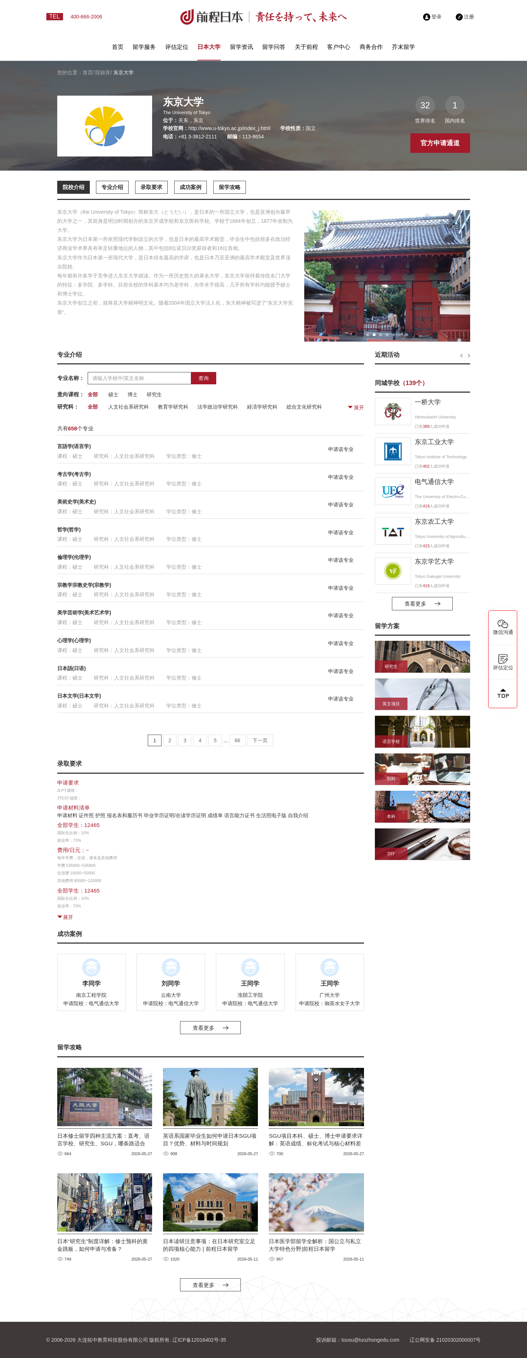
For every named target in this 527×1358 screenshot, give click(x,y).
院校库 (102, 72)
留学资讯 (241, 47)
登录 (432, 16)
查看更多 (211, 1028)
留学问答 (273, 47)
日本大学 (209, 47)
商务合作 (371, 47)
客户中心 (338, 47)
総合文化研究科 (304, 407)
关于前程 (306, 47)
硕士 (113, 394)
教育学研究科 (173, 407)
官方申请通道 (440, 143)
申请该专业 (341, 449)
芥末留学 (403, 47)
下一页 (260, 740)
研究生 (154, 394)
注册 (465, 16)
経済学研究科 (262, 407)
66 (238, 740)
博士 (132, 394)
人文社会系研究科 (128, 407)
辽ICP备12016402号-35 (199, 1340)
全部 (93, 394)
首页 (118, 47)
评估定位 (176, 47)
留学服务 (144, 47)
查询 (203, 378)
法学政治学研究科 (217, 407)
